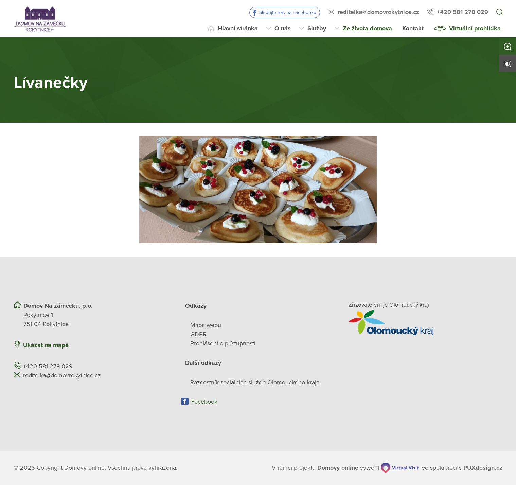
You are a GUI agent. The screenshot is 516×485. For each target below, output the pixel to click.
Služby (316, 28)
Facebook (204, 401)
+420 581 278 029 (462, 12)
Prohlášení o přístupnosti (222, 343)
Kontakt (413, 28)
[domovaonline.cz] (337, 467)
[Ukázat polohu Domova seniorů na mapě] (140, 345)
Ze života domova (367, 28)
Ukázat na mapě (46, 345)
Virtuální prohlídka (475, 28)
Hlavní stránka (238, 28)
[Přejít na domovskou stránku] (40, 18)
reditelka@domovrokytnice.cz (378, 12)
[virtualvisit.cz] (400, 468)
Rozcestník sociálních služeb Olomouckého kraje (255, 382)
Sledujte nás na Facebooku (287, 12)
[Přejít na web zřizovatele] (425, 322)
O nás (282, 28)
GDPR (198, 334)
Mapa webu (205, 325)
